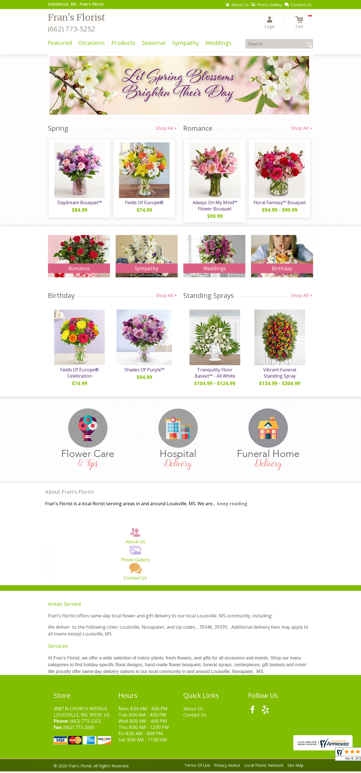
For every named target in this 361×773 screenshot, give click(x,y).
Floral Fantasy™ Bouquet (279, 203)
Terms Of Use (197, 767)
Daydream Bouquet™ (79, 203)
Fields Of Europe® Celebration (79, 374)
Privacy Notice (227, 767)
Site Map (295, 767)
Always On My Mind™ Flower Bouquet (214, 206)
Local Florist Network (263, 767)
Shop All (167, 128)
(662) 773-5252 (71, 28)
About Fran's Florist (69, 493)
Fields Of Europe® (144, 203)
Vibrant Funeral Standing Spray (279, 374)
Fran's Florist (76, 17)
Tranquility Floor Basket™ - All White (214, 374)
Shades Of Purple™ (144, 371)
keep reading (232, 505)
